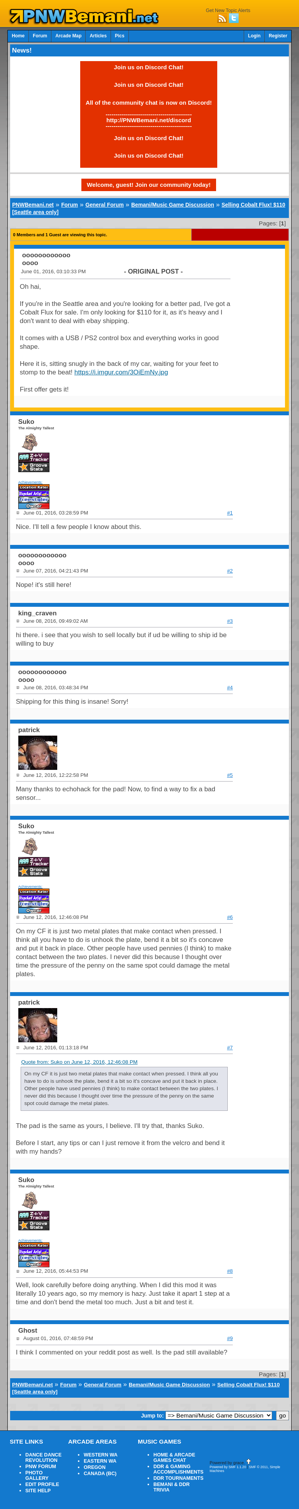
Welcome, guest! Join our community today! (149, 184)
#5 (230, 775)
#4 (230, 687)
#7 (230, 1048)
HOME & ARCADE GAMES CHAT (174, 1457)
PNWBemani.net (33, 205)
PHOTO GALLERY (37, 1475)
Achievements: (30, 482)
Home (18, 36)
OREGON (95, 1467)
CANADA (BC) (100, 1473)
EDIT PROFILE (42, 1484)
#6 (230, 917)
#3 (230, 621)
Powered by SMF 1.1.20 (227, 1467)
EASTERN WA (100, 1461)
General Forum (104, 205)
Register (278, 36)
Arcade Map (68, 36)
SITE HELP (38, 1490)
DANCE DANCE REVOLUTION (43, 1457)
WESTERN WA (101, 1455)
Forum (40, 36)
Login (254, 36)
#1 (230, 513)
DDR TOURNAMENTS (178, 1478)
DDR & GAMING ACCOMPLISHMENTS (178, 1469)
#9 (230, 1338)
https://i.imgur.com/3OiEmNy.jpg (121, 372)
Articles (98, 36)
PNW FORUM (40, 1466)
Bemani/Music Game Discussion (172, 205)
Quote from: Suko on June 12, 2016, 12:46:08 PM (79, 1062)
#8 (230, 1271)
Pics (119, 36)
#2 (230, 571)
